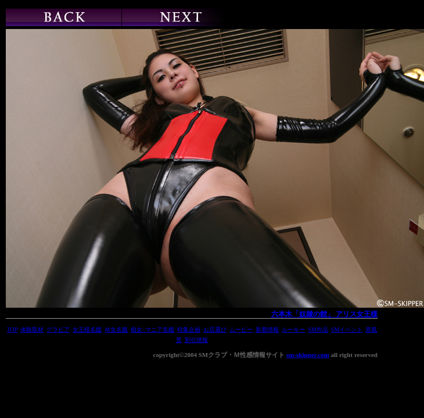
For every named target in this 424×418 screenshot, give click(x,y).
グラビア (58, 329)
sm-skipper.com (307, 354)
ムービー (241, 329)
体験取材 (32, 329)
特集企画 (188, 329)
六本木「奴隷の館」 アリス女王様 (324, 314)
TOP (12, 329)
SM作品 (318, 329)
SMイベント (346, 329)
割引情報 (196, 340)
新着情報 (267, 329)
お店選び (215, 329)
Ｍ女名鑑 (116, 329)
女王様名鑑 (87, 329)
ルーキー (293, 329)
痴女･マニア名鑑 (152, 329)
